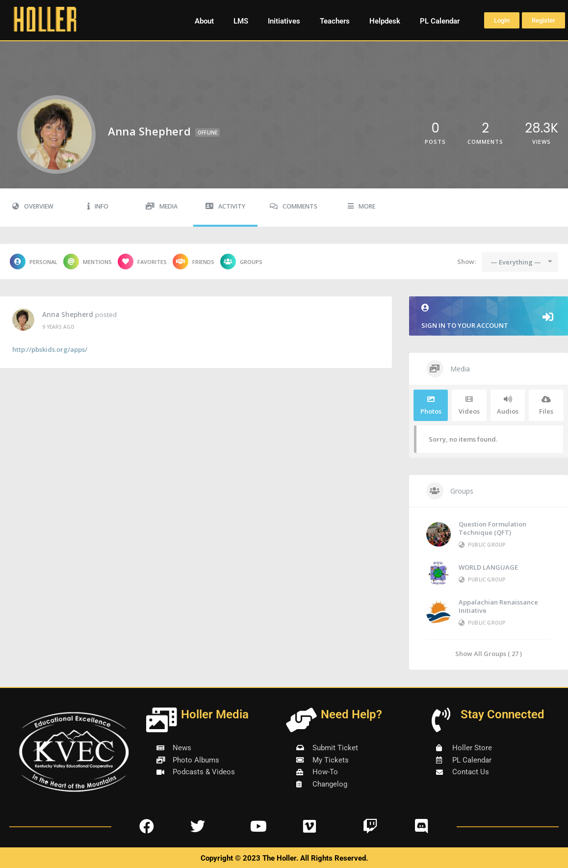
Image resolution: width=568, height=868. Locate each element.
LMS (240, 21)
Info (97, 206)
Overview (32, 206)
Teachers (335, 21)
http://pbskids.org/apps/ (49, 349)
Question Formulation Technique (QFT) (492, 528)
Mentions (87, 261)
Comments (293, 206)
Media (162, 206)
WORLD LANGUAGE (488, 567)
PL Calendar (440, 21)
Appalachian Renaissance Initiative (498, 606)
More (361, 206)
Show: (466, 261)
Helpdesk (384, 21)
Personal (33, 261)
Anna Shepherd (67, 314)
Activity (225, 206)
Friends (193, 261)
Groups (241, 261)
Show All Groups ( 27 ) (488, 653)
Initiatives (284, 21)
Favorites (142, 261)
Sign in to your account (488, 317)
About (204, 21)
